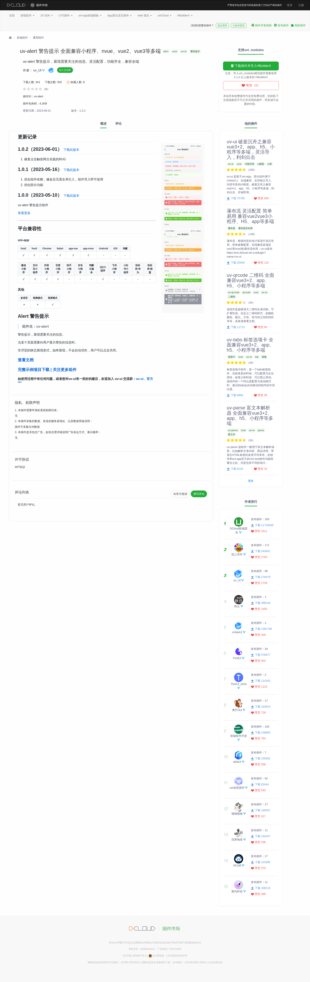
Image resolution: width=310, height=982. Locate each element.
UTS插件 (66, 15)
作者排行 (251, 501)
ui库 (269, 164)
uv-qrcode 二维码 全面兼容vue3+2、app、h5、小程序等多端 (250, 280)
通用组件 (38, 37)
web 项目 (145, 15)
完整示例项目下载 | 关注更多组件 (47, 369)
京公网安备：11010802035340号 (167, 955)
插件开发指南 (261, 25)
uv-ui (184, 51)
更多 (251, 480)
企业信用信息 (215, 962)
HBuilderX (185, 15)
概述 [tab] (103, 123)
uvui (174, 51)
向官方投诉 (180, 493)
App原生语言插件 (119, 15)
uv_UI (37, 70)
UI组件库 (249, 164)
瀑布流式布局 (245, 228)
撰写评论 (198, 493)
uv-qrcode (233, 292)
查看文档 (26, 360)
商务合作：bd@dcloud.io (142, 949)
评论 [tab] (118, 123)
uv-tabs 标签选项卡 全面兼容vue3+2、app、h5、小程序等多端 (250, 345)
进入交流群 (65, 70)
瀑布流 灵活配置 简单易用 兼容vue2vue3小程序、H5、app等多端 (250, 216)
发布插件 (281, 25)
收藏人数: (76, 82)
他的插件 (251, 123)
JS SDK (46, 15)
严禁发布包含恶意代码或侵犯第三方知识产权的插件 (254, 5)
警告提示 (195, 51)
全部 (12, 15)
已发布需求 (239, 25)
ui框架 (260, 164)
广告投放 (162, 949)
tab (257, 357)
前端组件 (27, 15)
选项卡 (231, 357)
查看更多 (24, 213)
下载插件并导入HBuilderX (251, 65)
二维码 (231, 296)
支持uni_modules (251, 50)
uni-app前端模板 (90, 15)
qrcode (246, 292)
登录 (289, 5)
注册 (301, 5)
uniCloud (164, 15)
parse (261, 430)
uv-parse (233, 430)
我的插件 (298, 25)
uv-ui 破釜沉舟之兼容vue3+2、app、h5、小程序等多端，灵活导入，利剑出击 (251, 149)
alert (165, 51)
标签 (264, 357)
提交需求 (222, 25)
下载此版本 (71, 149)
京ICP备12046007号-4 (134, 955)
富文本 (231, 434)
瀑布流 (231, 228)
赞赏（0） (250, 85)
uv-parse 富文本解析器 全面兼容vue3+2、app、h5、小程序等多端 (250, 415)
